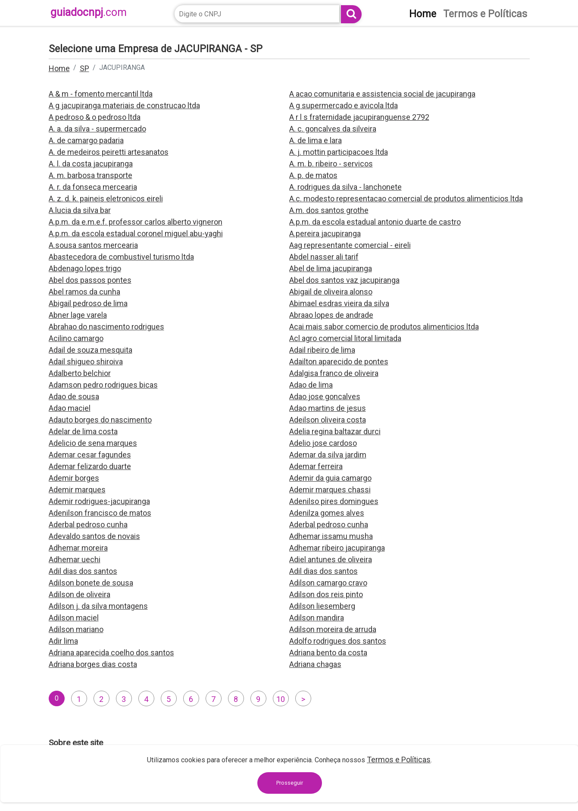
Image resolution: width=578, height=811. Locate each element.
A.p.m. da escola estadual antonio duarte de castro (375, 221)
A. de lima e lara (315, 140)
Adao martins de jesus (327, 408)
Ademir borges (74, 477)
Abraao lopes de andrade (331, 314)
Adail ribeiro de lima (322, 349)
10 (280, 699)
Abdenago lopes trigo (85, 268)
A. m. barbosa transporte (90, 175)
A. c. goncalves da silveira (332, 128)
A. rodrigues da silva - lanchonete (345, 186)
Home (59, 68)
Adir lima (63, 640)
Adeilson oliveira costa (327, 419)
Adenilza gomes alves (326, 512)
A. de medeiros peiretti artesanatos (109, 152)
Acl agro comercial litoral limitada (345, 338)
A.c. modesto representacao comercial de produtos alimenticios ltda (406, 198)
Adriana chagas (315, 664)
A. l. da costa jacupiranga (91, 163)
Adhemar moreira (78, 547)
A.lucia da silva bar (80, 210)
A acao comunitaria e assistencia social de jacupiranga (382, 93)
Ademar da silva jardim (327, 454)
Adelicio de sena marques (93, 443)
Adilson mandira (316, 617)
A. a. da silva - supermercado (97, 128)
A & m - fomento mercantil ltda (101, 93)
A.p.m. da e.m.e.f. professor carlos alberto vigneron (135, 221)
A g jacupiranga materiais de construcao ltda (124, 105)
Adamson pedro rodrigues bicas (103, 384)
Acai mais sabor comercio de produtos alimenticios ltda (384, 326)
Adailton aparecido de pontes (338, 361)
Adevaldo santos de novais (94, 536)
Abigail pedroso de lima (88, 303)
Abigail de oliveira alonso (330, 291)
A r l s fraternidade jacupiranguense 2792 (359, 117)
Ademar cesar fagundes (90, 454)
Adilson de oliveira (79, 594)
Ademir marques (77, 489)
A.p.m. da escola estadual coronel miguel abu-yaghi (136, 233)
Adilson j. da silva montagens (98, 606)
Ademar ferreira (316, 466)
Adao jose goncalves (324, 396)
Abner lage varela (78, 314)
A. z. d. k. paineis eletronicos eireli (106, 198)
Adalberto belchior (80, 373)
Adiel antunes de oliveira (330, 559)
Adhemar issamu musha (331, 536)
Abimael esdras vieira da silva (339, 303)
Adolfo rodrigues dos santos (337, 640)
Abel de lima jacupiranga (330, 268)
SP (84, 68)
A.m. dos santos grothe (329, 210)
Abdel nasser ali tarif (324, 256)
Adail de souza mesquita (90, 349)
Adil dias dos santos (83, 571)
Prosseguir (289, 783)
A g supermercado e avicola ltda (343, 105)
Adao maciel (70, 408)
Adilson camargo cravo (328, 582)
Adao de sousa (74, 396)
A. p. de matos (313, 175)
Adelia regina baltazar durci (335, 431)
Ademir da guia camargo (330, 477)
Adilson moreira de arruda (332, 629)
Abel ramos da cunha (84, 291)
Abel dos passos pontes (90, 280)
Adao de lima (311, 384)
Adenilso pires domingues (333, 501)
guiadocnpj (88, 12)
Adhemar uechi (74, 559)
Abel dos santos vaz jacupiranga (344, 280)
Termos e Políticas (399, 759)
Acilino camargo (76, 338)
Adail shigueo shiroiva (86, 361)
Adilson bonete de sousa (91, 582)
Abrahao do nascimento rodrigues (106, 326)
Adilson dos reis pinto (326, 594)
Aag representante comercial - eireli (350, 245)
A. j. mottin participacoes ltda (338, 152)
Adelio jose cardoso (323, 443)
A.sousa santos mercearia (93, 245)
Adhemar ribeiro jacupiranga (337, 547)
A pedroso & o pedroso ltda (95, 117)
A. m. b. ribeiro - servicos (331, 163)
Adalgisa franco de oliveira (333, 373)
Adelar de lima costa (83, 431)
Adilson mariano (76, 629)
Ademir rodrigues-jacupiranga (99, 501)
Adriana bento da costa (328, 652)
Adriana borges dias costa (93, 664)
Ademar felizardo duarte (90, 466)
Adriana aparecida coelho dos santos (111, 652)
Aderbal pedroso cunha (88, 524)
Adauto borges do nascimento (100, 419)
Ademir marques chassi (330, 489)
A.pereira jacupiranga (325, 233)
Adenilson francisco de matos (100, 512)
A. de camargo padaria (86, 140)
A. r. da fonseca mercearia (93, 186)
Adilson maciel (74, 617)
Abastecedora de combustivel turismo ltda (121, 256)
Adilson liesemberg (322, 606)
